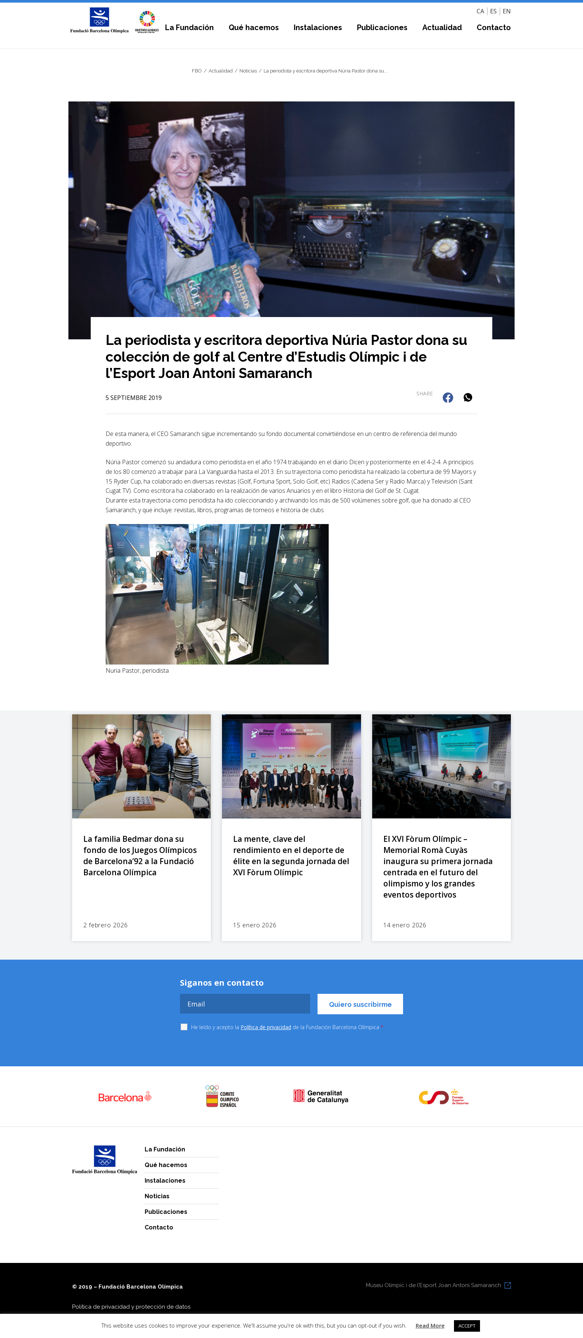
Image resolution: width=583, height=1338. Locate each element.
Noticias (157, 1196)
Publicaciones (382, 27)
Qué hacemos (254, 27)
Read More (430, 1325)
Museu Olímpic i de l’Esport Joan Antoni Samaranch (433, 1285)
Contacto (494, 27)
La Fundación (189, 27)
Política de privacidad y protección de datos (131, 1306)
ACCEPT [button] (467, 1325)
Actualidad (442, 27)
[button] (448, 398)
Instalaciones (318, 27)
